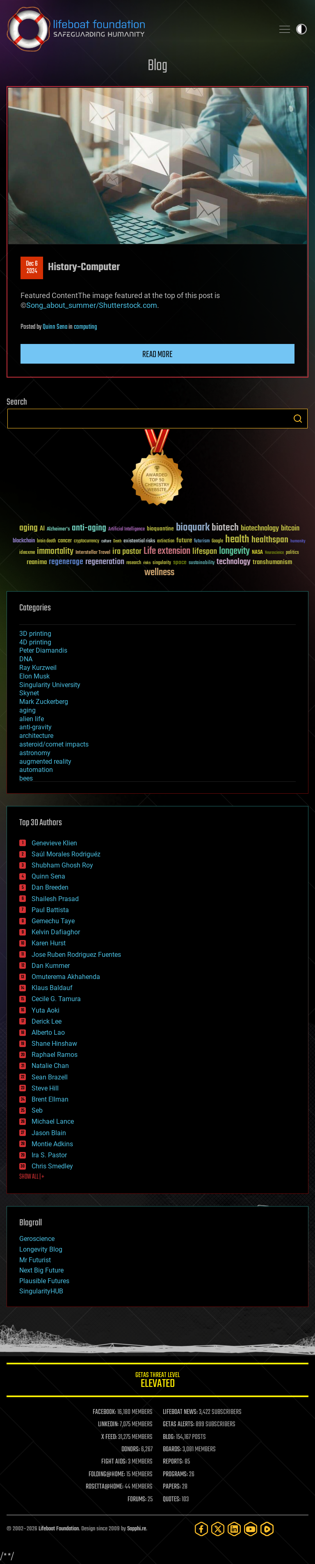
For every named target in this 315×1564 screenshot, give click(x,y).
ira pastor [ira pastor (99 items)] (127, 551)
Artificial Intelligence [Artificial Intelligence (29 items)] (126, 529)
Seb (37, 1110)
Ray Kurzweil (38, 668)
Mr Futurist (35, 1260)
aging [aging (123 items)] (28, 528)
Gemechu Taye (53, 921)
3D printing (35, 633)
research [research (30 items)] (133, 563)
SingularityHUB (41, 1291)
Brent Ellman (50, 1099)
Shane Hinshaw (54, 1043)
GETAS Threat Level (157, 1381)
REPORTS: (173, 1462)
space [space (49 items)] (180, 562)
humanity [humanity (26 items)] (298, 541)
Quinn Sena (55, 327)
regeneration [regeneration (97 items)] (104, 562)
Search (298, 418)
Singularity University (49, 685)
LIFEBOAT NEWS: (180, 1412)
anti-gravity (35, 727)
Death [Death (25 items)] (117, 541)
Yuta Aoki (45, 1010)
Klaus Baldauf (52, 988)
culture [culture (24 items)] (106, 541)
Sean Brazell (50, 1077)
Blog (157, 66)
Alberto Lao (48, 1032)
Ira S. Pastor (49, 1155)
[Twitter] (217, 1529)
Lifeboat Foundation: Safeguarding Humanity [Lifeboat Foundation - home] (137, 29)
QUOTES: (171, 1499)
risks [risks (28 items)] (147, 562)
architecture (36, 736)
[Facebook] (201, 1529)
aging (27, 710)
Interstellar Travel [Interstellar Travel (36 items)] (92, 553)
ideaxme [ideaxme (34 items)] (27, 553)
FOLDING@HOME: (107, 1474)
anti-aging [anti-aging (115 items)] (89, 528)
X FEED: (109, 1437)
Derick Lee (47, 1021)
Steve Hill (45, 1088)
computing (85, 327)
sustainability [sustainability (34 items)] (202, 563)
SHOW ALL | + (31, 1177)
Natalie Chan (50, 1066)
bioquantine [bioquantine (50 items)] (160, 528)
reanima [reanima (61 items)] (37, 562)
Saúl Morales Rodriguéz (66, 854)
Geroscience (37, 1239)
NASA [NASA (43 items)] (257, 552)
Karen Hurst (49, 943)
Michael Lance (53, 1121)
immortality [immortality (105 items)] (55, 551)
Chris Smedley (52, 1166)
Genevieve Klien (54, 843)
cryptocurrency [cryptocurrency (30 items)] (86, 541)
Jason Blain (49, 1133)
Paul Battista (50, 910)
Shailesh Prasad (55, 899)
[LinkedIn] (234, 1529)
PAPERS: (172, 1487)
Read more (157, 355)
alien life (31, 719)
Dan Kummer (51, 966)
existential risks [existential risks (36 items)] (139, 541)
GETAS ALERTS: (178, 1424)
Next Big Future (41, 1270)
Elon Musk (34, 676)
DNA (25, 659)
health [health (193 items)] (237, 540)
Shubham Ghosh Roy (62, 865)
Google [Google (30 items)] (217, 541)
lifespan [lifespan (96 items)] (204, 551)
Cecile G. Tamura (56, 999)
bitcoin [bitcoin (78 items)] (290, 528)
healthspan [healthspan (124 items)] (269, 540)
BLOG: (169, 1437)
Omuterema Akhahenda (66, 977)
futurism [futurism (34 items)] (202, 541)
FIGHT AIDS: (114, 1462)
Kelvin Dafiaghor (56, 932)
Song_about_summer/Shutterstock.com (91, 305)
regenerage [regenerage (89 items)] (66, 562)
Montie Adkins (52, 1144)
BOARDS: (172, 1449)
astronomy (34, 753)
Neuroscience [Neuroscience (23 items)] (274, 553)
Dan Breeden (50, 887)
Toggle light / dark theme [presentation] (301, 29)
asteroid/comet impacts (54, 744)
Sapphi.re (136, 1529)
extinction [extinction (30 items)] (165, 541)
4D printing (35, 642)
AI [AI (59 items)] (42, 529)
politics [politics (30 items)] (292, 552)
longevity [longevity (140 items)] (234, 551)
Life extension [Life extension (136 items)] (167, 551)
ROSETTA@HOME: (104, 1487)
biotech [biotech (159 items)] (225, 527)
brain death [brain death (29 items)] (46, 541)
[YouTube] (250, 1529)
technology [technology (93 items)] (234, 562)
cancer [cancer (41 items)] (65, 541)
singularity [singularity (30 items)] (162, 563)
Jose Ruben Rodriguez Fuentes (76, 954)
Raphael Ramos (55, 1055)
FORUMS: (137, 1499)
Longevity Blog (40, 1249)
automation (36, 770)
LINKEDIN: (108, 1424)
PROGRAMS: (175, 1474)
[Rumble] (267, 1529)
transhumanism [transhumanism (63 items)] (272, 562)
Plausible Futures (44, 1281)
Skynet (29, 693)
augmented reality (45, 761)
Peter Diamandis (43, 650)
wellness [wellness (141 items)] (159, 572)
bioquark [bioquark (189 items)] (193, 528)
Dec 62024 (32, 267)
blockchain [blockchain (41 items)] (24, 541)
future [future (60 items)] (184, 540)
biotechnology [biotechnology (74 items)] (260, 528)
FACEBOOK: (104, 1412)
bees (26, 778)
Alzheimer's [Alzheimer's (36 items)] (58, 529)
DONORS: (130, 1449)
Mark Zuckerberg (43, 702)
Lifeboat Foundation (59, 1529)
